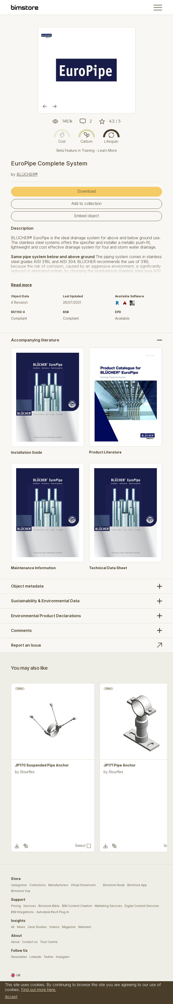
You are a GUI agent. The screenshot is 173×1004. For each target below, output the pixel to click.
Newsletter (19, 957)
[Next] (55, 106)
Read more (21, 284)
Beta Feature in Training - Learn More (87, 150)
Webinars (84, 927)
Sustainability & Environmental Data (45, 600)
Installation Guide (26, 452)
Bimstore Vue (20, 891)
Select (80, 846)
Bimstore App (137, 885)
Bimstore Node (114, 885)
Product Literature (105, 452)
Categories (19, 885)
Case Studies (37, 927)
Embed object (86, 215)
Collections (37, 885)
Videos (54, 927)
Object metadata (27, 586)
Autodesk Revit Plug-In (52, 912)
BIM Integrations (22, 912)
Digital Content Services (142, 906)
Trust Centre (49, 942)
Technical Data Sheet (108, 568)
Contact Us (30, 942)
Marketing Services (108, 906)
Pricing (16, 906)
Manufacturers (58, 885)
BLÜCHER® (27, 174)
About (15, 942)
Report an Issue (26, 645)
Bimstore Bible (48, 906)
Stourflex (27, 772)
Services (29, 906)
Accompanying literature (35, 340)
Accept (11, 996)
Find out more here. (38, 989)
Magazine (69, 927)
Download (86, 191)
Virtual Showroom (83, 885)
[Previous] (45, 106)
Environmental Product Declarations (46, 615)
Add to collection (86, 203)
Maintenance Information (33, 568)
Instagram (62, 957)
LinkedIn (35, 957)
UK (16, 975)
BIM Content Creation (77, 906)
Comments (21, 630)
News (21, 927)
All (12, 927)
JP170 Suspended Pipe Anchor (42, 765)
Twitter (48, 957)
